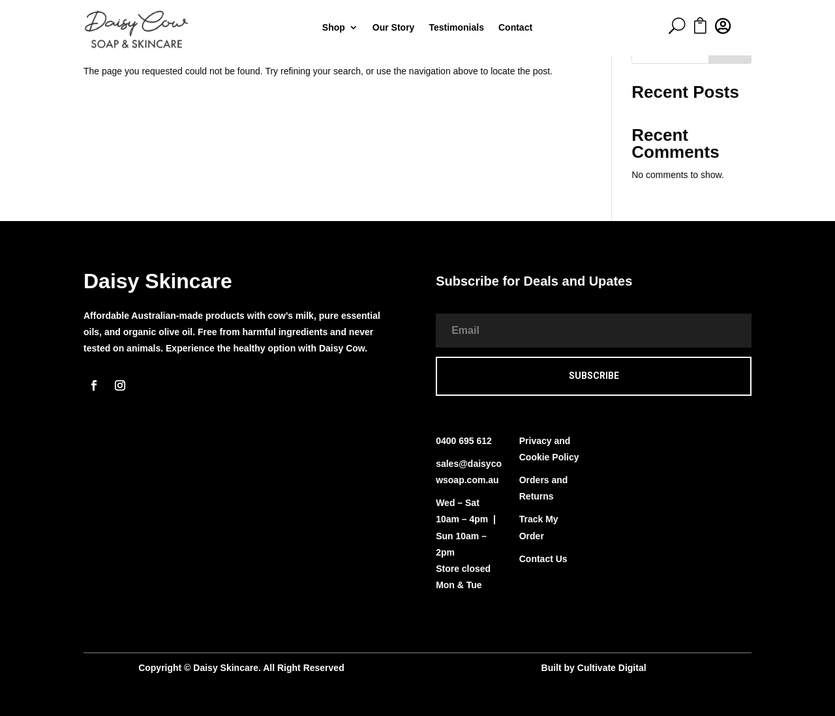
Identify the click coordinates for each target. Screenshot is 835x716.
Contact (515, 28)
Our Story (393, 28)
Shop (333, 28)
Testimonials (456, 28)
